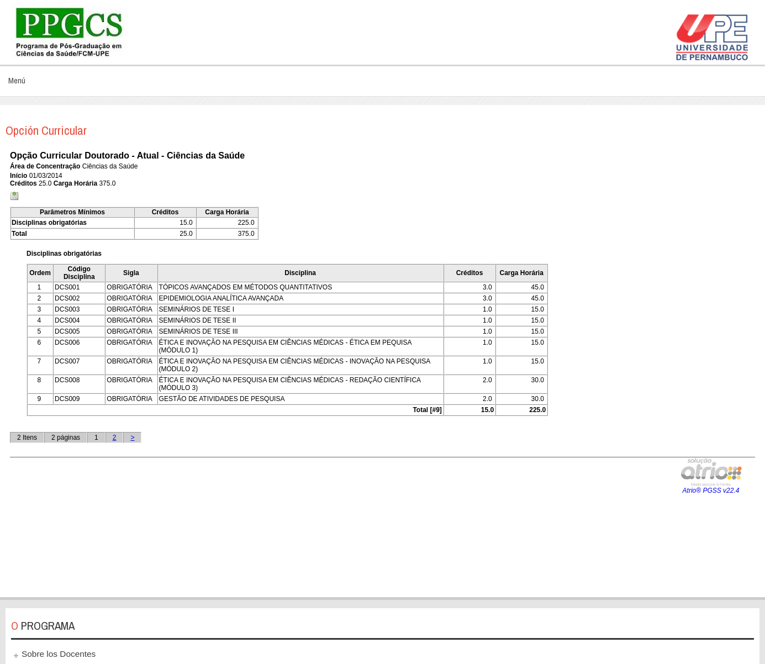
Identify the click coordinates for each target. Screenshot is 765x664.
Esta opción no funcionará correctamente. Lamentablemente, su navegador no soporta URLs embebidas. (382, 367)
